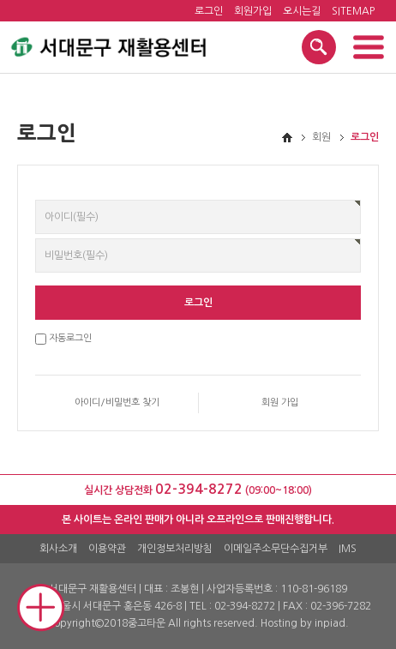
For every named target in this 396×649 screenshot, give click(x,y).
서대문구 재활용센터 (108, 44)
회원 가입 (279, 402)
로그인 (209, 11)
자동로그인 (70, 338)
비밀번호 (35, 200)
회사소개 (58, 549)
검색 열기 (319, 47)
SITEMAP (353, 11)
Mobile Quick (41, 608)
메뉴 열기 (368, 47)
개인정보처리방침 (175, 549)
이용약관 (107, 549)
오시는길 (302, 11)
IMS (348, 549)
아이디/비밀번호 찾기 (117, 402)
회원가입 (253, 11)
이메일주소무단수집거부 (275, 549)
